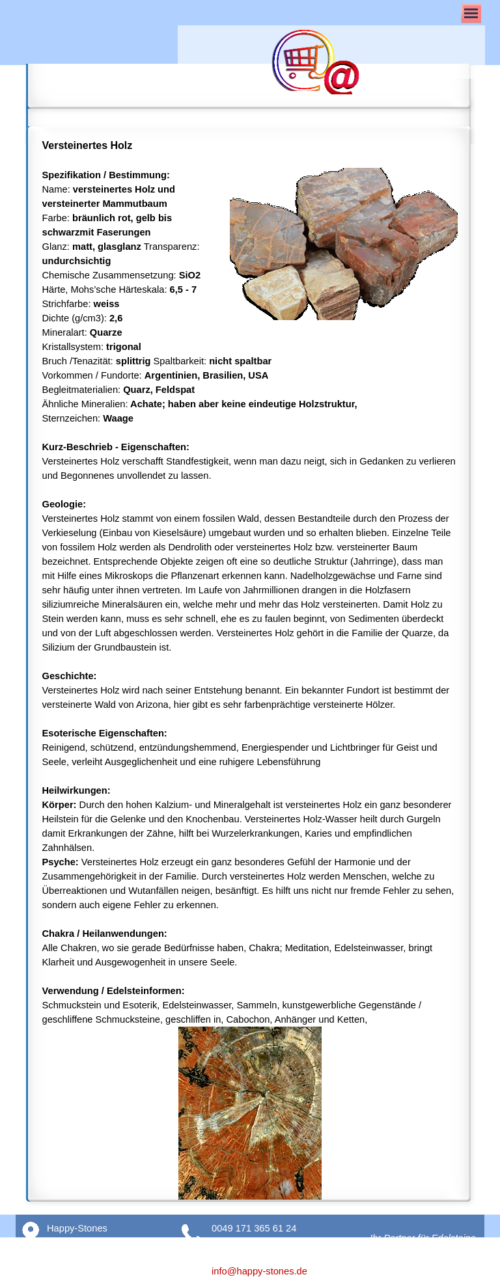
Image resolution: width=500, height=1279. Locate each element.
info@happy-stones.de (259, 1271)
